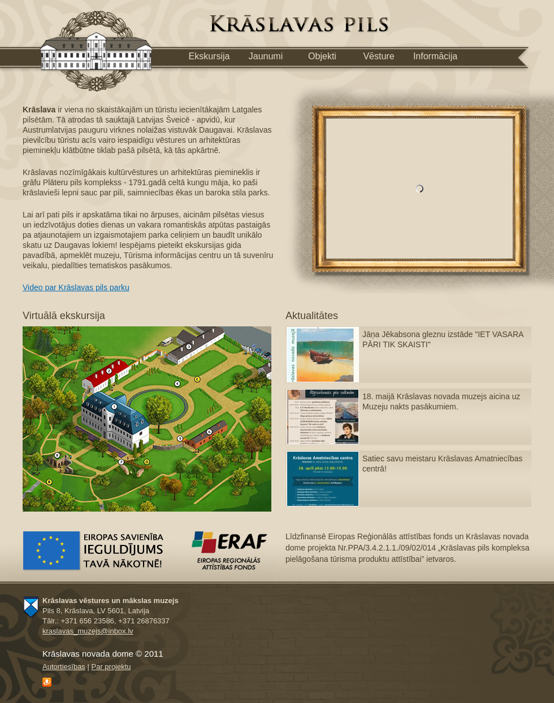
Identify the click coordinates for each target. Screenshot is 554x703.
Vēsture (378, 56)
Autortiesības (63, 666)
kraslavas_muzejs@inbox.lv (87, 631)
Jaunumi (266, 56)
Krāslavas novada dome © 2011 (102, 653)
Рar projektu (111, 666)
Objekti (322, 56)
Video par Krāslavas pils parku (76, 287)
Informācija (435, 56)
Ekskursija (209, 56)
